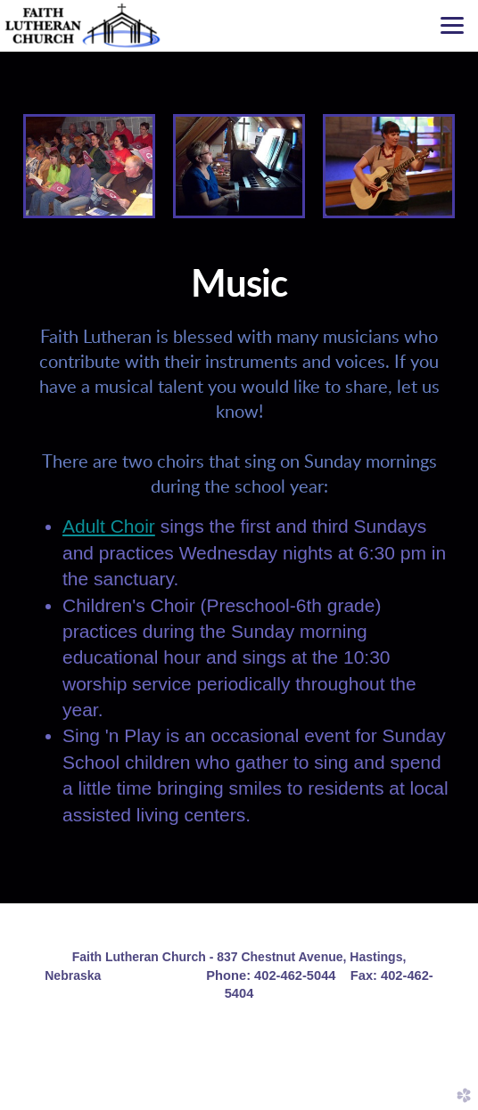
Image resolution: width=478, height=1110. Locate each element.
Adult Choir (108, 526)
